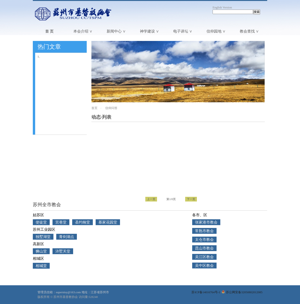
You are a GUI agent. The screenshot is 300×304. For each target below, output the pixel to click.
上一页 (151, 199)
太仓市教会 (204, 240)
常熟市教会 (204, 231)
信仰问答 (111, 108)
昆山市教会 (204, 248)
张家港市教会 (206, 222)
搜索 (257, 12)
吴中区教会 (204, 265)
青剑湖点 (66, 237)
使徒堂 (41, 222)
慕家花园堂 (107, 222)
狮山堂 (41, 251)
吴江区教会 (204, 257)
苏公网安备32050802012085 (242, 292)
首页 (94, 108)
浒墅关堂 (62, 251)
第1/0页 (171, 199)
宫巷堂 (61, 222)
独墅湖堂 (43, 237)
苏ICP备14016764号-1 (205, 292)
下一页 (191, 199)
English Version (222, 7)
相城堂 (41, 266)
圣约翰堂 (82, 222)
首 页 (49, 31)
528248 (93, 297)
